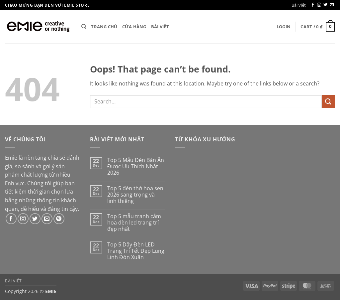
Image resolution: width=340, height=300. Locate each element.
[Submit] (328, 101)
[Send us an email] (332, 5)
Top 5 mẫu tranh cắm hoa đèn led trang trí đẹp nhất (134, 222)
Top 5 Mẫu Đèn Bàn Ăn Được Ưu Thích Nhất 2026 (135, 166)
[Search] (83, 26)
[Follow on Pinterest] (58, 218)
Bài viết (299, 5)
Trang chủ (104, 27)
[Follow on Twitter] (325, 5)
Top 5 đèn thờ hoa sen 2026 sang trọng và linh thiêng (135, 195)
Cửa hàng (134, 27)
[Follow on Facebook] (313, 5)
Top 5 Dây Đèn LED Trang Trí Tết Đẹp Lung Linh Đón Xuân (135, 251)
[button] (284, 26)
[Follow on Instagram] (319, 5)
